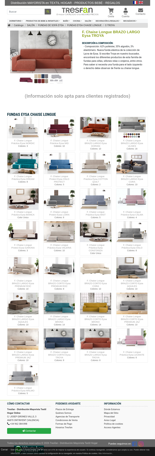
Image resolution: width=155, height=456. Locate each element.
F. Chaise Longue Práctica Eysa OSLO (132, 246)
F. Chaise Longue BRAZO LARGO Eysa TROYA (96, 355)
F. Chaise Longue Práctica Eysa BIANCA (23, 213)
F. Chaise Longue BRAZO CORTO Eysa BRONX (96, 319)
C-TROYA (110, 25)
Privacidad (109, 416)
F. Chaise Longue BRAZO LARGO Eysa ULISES (132, 143)
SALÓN (31, 25)
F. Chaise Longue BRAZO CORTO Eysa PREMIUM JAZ (132, 319)
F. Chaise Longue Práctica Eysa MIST (96, 213)
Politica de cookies (113, 423)
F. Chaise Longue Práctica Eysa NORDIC (23, 142)
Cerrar (4, 449)
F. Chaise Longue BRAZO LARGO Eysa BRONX (59, 319)
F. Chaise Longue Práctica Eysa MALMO (23, 389)
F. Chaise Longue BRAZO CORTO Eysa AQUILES (132, 283)
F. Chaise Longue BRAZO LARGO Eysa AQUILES (23, 319)
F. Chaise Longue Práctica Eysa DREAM (23, 177)
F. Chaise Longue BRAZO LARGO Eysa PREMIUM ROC (23, 283)
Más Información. (105, 453)
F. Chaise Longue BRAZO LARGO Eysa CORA (132, 179)
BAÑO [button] (65, 21)
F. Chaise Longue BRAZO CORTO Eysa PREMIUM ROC (59, 283)
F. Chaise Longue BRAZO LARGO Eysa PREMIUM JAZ (23, 355)
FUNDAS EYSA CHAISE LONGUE (84, 25)
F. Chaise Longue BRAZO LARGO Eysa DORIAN (96, 143)
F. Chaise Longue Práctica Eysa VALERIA (59, 246)
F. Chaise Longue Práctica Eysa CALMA (132, 213)
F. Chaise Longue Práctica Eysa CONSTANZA (96, 248)
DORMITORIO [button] (15, 21)
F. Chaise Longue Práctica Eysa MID (59, 142)
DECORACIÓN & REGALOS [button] (107, 21)
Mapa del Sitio (111, 413)
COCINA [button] (76, 21)
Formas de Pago (64, 423)
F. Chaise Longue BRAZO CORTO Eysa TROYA (59, 355)
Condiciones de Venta (67, 420)
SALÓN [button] (88, 21)
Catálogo (19, 25)
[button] (111, 13)
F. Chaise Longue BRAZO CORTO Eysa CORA (96, 283)
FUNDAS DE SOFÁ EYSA (51, 25)
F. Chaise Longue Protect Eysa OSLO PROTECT (59, 179)
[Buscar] (26, 11)
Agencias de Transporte (67, 416)
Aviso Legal (110, 420)
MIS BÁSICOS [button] (129, 21)
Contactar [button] (29, 430)
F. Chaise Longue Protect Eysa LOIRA (59, 213)
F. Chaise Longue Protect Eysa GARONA (23, 246)
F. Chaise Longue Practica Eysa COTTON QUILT (96, 179)
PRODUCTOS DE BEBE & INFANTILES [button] (42, 21)
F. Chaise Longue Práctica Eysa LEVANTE (132, 353)
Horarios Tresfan (64, 427)
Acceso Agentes (112, 427)
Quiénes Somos (63, 413)
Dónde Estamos (112, 409)
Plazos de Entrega (65, 409)
